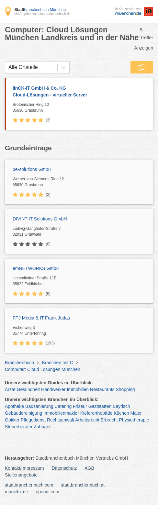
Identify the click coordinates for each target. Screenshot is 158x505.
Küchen (121, 413)
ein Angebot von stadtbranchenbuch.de (42, 14)
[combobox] (8, 67)
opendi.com (47, 491)
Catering (63, 406)
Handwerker (53, 389)
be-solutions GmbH (32, 169)
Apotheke (14, 406)
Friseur (80, 406)
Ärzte (10, 389)
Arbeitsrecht (87, 419)
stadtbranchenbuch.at (83, 485)
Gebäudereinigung (23, 413)
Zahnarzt (43, 426)
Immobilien (78, 389)
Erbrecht (109, 419)
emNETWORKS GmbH (36, 268)
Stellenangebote (21, 474)
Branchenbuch (19, 362)
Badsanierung (39, 406)
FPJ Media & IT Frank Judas (41, 317)
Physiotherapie (134, 419)
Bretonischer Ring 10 (81, 107)
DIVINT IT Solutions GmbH (40, 218)
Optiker (12, 419)
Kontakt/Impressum (24, 468)
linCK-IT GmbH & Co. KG (80, 91)
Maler (136, 413)
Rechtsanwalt (60, 419)
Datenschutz (64, 468)
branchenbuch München (40, 9)
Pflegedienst (33, 419)
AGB (89, 468)
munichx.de (16, 491)
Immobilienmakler (61, 413)
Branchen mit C (57, 362)
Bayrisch (121, 406)
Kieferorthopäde (96, 413)
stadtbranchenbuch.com (29, 485)
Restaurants (102, 389)
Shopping (125, 389)
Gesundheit (28, 389)
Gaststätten (100, 406)
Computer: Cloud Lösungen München (42, 369)
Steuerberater (19, 426)
